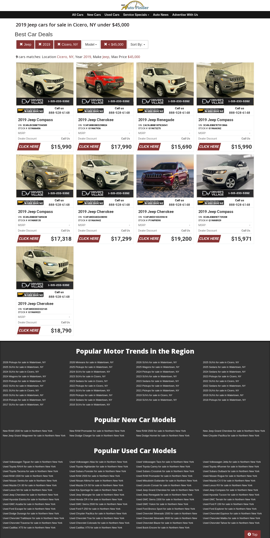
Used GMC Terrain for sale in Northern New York (229, 499)
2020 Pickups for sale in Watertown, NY (91, 395)
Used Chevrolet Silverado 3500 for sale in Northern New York (166, 519)
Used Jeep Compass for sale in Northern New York (230, 490)
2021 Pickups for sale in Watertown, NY (157, 390)
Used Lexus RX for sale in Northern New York (227, 485)
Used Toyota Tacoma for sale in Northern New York (30, 471)
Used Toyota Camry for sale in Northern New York (163, 466)
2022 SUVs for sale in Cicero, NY (221, 381)
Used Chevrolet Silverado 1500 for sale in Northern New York (166, 514)
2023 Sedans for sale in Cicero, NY (89, 381)
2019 (44, 44)
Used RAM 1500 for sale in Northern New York (28, 476)
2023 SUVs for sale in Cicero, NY (88, 376)
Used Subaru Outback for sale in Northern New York (231, 471)
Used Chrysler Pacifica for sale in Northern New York (98, 513)
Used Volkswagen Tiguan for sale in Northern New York (33, 461)
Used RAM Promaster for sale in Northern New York (164, 476)
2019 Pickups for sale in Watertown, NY (24, 399)
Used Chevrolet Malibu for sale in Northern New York (231, 518)
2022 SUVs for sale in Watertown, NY (23, 385)
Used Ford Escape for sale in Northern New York (29, 508)
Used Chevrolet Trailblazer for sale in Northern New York (33, 518)
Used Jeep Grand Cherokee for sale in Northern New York (167, 490)
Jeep (25, 44)
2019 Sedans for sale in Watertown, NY (91, 399)
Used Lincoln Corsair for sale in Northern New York (163, 485)
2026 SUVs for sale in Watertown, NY (156, 362)
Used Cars (112, 14)
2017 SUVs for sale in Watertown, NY (23, 404)
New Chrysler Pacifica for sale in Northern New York (231, 435)
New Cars (94, 14)
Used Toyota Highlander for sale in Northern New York (99, 466)
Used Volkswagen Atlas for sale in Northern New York (98, 461)
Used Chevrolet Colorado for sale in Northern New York (99, 522)
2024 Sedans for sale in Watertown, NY (224, 371)
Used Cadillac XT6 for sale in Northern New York (96, 527)
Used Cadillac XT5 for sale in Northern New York (29, 527)
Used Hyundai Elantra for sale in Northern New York (31, 499)
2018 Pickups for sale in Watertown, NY (224, 399)
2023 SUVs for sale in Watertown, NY (156, 376)
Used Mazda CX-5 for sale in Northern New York (229, 480)
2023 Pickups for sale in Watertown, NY (24, 381)
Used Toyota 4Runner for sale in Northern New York (231, 466)
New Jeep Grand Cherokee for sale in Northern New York (234, 430)
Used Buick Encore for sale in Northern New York (162, 527)
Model (91, 44)
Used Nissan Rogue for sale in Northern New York (230, 476)
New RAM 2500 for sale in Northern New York (161, 430)
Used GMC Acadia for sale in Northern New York (29, 504)
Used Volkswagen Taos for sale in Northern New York (165, 461)
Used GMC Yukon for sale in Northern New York (162, 504)
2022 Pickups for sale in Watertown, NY (157, 385)
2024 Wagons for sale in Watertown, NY (24, 376)
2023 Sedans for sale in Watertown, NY (157, 381)
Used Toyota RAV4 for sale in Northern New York (29, 466)
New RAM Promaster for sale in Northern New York (97, 430)
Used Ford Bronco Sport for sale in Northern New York (165, 508)
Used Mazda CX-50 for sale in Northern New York (96, 485)
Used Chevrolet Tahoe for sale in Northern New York (231, 522)
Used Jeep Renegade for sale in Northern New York (164, 494)
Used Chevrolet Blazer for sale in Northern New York (164, 522)
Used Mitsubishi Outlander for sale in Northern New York (166, 480)
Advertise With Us (185, 14)
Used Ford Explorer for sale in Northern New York (229, 508)
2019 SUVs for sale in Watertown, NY (223, 395)
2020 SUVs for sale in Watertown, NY (23, 395)
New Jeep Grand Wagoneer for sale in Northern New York (34, 435)
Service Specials (136, 14)
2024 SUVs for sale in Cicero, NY (21, 371)
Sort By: (138, 44)
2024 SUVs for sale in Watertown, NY (90, 371)
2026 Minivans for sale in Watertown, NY (91, 362)
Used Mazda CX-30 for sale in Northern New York (30, 485)
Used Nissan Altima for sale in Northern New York (96, 480)
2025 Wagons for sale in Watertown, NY (157, 367)
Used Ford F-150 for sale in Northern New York (228, 504)
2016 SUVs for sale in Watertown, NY (90, 404)
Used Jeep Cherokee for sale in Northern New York (30, 494)
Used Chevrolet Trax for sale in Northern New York (97, 518)
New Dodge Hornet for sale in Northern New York (162, 435)
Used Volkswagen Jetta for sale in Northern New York (232, 461)
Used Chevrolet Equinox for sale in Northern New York (232, 513)
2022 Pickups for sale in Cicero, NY (89, 385)
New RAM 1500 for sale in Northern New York (27, 430)
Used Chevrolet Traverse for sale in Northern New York (32, 522)
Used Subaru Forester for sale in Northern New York (98, 471)
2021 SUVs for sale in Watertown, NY (90, 390)
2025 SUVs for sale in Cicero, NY (221, 362)
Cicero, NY (67, 44)
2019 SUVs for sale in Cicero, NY (154, 395)
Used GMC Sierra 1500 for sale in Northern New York (165, 499)
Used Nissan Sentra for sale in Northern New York (30, 480)
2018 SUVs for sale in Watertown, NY (156, 399)
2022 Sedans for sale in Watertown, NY (224, 385)
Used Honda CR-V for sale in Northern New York (96, 499)
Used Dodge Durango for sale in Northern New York (31, 513)
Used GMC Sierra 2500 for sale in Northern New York (98, 504)
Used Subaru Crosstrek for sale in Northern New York (165, 471)
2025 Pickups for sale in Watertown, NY (91, 367)
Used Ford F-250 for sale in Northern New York (95, 508)
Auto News (161, 14)
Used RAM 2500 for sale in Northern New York (95, 476)
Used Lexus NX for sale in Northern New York (27, 490)
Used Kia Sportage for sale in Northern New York (96, 490)
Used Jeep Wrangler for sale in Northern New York (97, 494)
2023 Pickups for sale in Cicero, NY (222, 376)
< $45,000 (113, 44)
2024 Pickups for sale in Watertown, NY (157, 371)
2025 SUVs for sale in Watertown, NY (23, 367)
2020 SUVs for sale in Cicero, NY (221, 390)
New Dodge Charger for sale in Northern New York (97, 435)
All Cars (77, 14)
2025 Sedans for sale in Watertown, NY (224, 367)
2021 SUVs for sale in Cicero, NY (21, 390)
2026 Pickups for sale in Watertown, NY (24, 362)
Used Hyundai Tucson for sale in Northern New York (231, 494)
